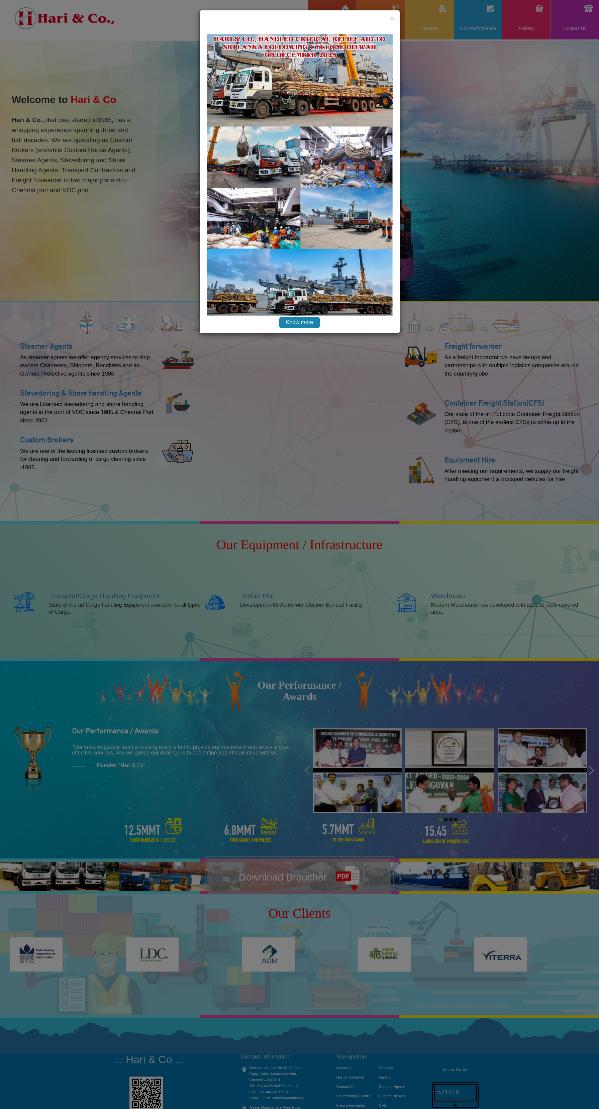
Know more (299, 322)
